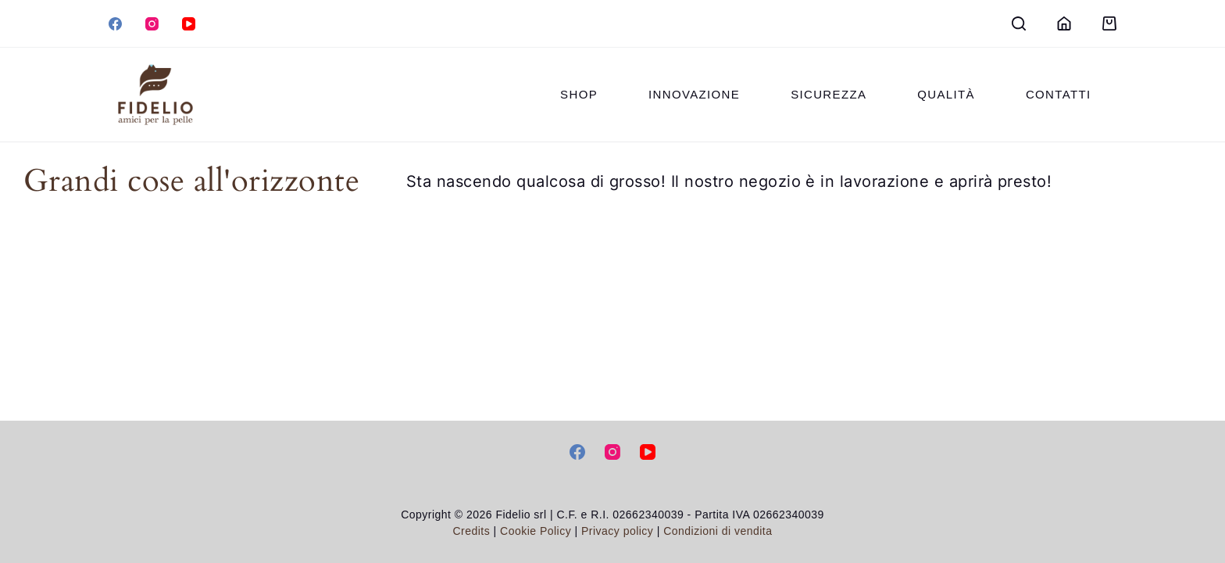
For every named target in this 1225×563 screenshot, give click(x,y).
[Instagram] (152, 23)
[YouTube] (188, 23)
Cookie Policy (535, 531)
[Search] (1019, 23)
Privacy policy (619, 531)
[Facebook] (115, 23)
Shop (579, 94)
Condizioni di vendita (717, 531)
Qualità (946, 94)
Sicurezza (828, 94)
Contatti (1058, 94)
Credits (472, 531)
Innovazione (694, 94)
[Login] (1064, 23)
